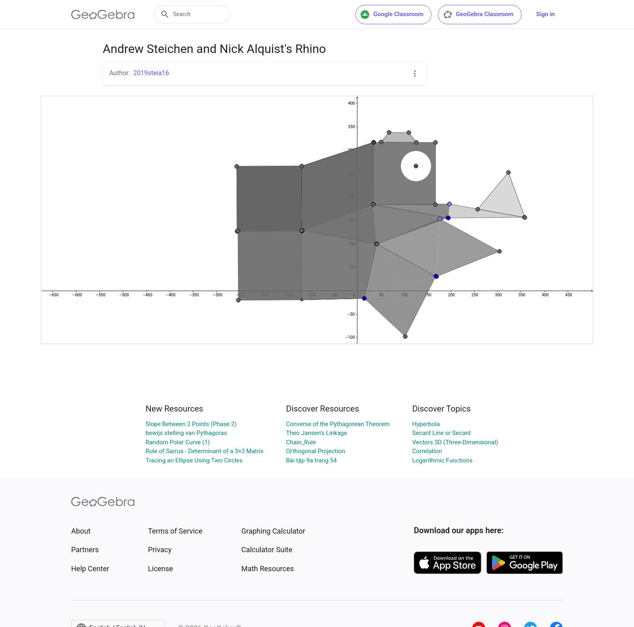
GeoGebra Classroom (478, 14)
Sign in (545, 14)
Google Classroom (391, 14)
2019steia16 (151, 73)
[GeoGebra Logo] (103, 14)
